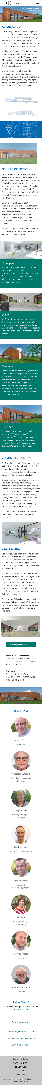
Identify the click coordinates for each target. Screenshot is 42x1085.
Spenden (21, 1074)
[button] (21, 644)
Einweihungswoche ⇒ (21, 1022)
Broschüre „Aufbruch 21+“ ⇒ (20, 1031)
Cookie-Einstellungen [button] (21, 1059)
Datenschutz (20, 1063)
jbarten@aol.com (21, 1009)
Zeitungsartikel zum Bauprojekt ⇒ (21, 1038)
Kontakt (21, 1070)
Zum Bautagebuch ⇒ (21, 1045)
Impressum (20, 1067)
